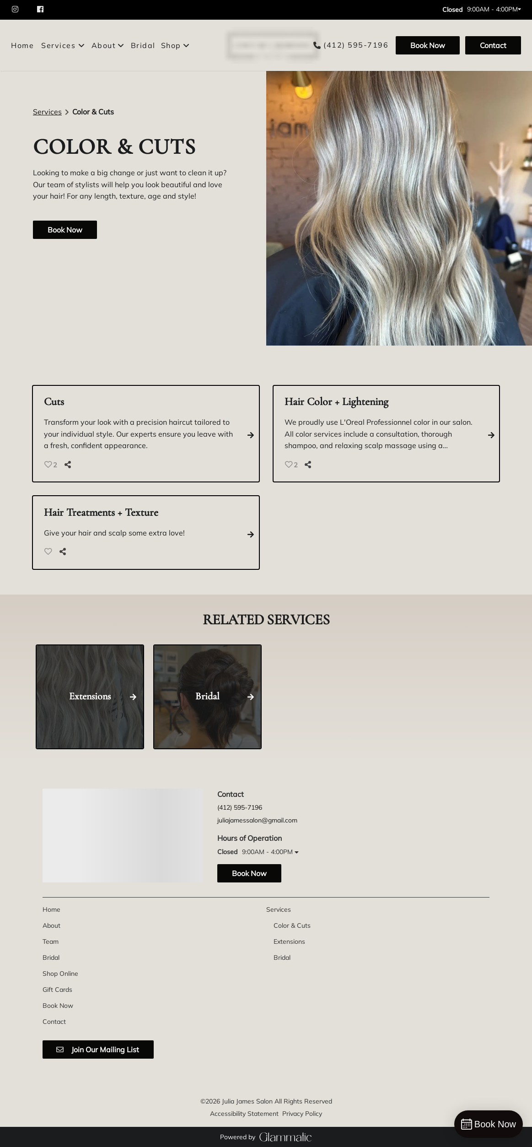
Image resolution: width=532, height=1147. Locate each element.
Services (47, 111)
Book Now (427, 45)
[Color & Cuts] (292, 925)
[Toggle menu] (81, 45)
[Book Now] (427, 45)
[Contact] (491, 45)
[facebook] (41, 9)
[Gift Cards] (57, 989)
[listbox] (108, 45)
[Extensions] (289, 941)
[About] (51, 925)
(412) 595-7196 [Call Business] (355, 44)
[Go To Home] (270, 45)
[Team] (51, 941)
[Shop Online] (60, 973)
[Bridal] (143, 45)
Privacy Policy (302, 1113)
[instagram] (20, 9)
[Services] (58, 45)
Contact (493, 45)
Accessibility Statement (244, 1113)
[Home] (24, 45)
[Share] (69, 464)
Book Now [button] (65, 229)
